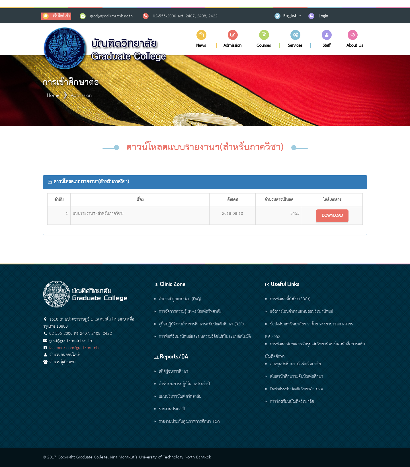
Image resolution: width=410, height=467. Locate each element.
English (290, 15)
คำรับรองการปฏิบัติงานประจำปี (182, 384)
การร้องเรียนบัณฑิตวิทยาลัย (289, 402)
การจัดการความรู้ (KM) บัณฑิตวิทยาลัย (188, 312)
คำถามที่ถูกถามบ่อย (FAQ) (177, 299)
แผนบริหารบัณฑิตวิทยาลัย (177, 397)
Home (53, 95)
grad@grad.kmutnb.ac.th (111, 16)
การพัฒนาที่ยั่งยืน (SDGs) (287, 299)
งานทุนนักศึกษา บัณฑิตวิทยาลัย (293, 364)
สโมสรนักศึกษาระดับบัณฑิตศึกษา (294, 377)
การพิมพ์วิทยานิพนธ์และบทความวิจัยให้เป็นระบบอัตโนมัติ (202, 337)
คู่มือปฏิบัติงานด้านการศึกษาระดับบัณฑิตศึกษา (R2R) (199, 324)
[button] (201, 38)
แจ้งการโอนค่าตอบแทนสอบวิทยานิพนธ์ (299, 312)
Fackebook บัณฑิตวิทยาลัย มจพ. (294, 389)
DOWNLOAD (332, 216)
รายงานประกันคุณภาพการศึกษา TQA (187, 422)
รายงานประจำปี (169, 409)
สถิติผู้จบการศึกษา (171, 372)
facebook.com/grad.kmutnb (74, 348)
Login (323, 16)
